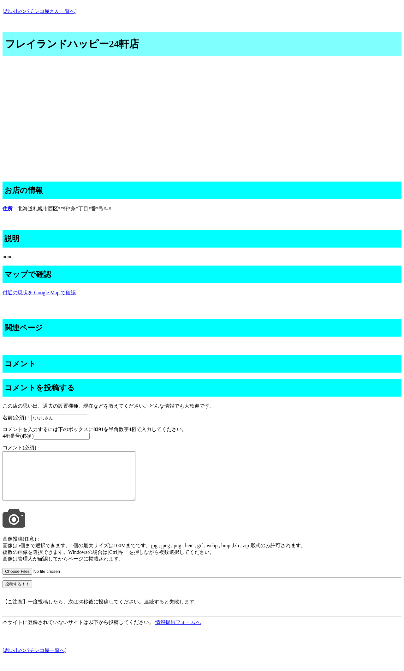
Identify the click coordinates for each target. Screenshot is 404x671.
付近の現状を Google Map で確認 (39, 292)
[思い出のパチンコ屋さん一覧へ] (40, 11)
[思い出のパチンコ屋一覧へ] (35, 659)
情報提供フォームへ (178, 631)
